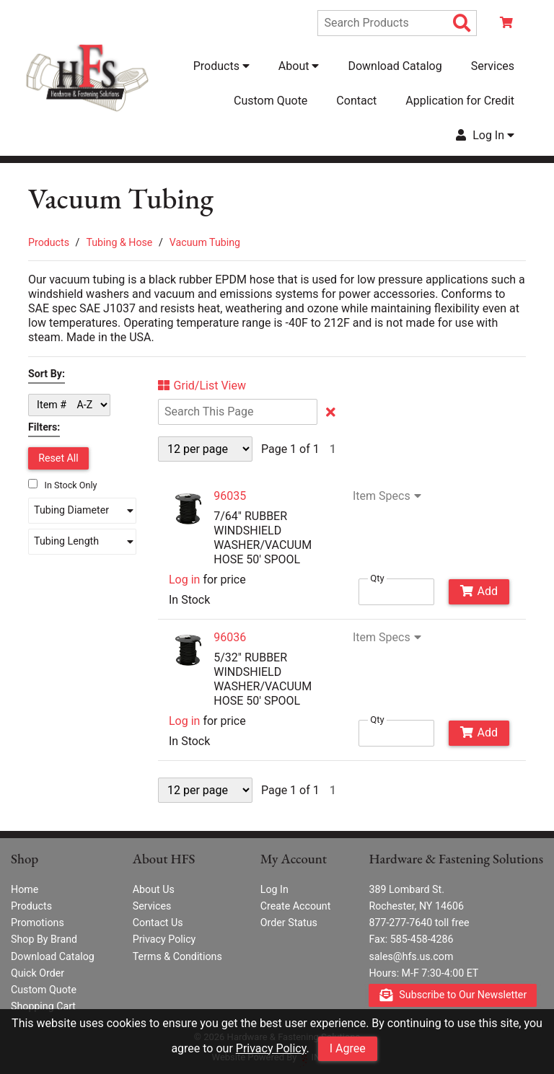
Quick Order (37, 973)
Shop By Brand (44, 939)
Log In (274, 889)
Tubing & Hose (119, 242)
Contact (356, 100)
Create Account (295, 906)
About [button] (299, 66)
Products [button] (221, 66)
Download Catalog (394, 66)
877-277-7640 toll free (419, 922)
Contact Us (158, 922)
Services (492, 66)
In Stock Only (62, 485)
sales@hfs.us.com (411, 956)
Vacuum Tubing (205, 242)
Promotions (37, 922)
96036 (230, 637)
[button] (82, 511)
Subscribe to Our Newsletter (453, 995)
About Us (154, 889)
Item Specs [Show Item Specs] (389, 496)
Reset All (58, 458)
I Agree (348, 1048)
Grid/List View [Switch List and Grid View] (202, 385)
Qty (377, 578)
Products (48, 242)
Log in (184, 579)
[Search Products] (462, 23)
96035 (230, 496)
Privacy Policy (271, 1048)
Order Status (288, 922)
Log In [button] (485, 135)
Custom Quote (270, 100)
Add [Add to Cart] (479, 591)
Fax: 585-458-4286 (411, 939)
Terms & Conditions (177, 956)
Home (24, 889)
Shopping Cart (43, 1006)
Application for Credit (459, 100)
